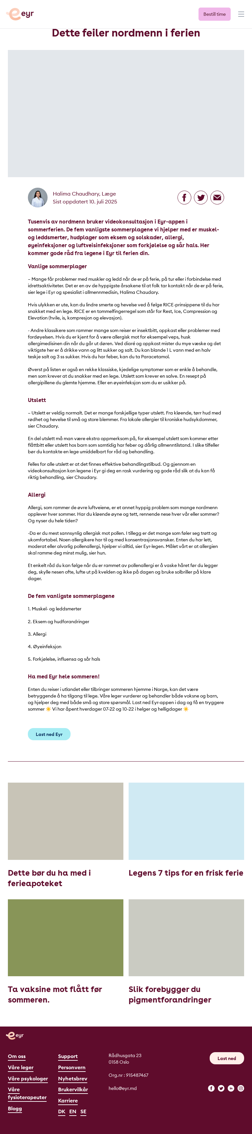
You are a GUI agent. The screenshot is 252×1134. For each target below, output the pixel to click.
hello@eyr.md (123, 1088)
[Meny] (240, 17)
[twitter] (221, 1088)
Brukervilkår (73, 1089)
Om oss (17, 1056)
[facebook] (211, 1088)
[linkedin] (231, 1088)
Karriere (68, 1100)
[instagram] (240, 1088)
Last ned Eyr (49, 734)
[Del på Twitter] (201, 197)
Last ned (227, 1058)
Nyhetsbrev (72, 1078)
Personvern (72, 1067)
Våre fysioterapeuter (27, 1093)
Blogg (15, 1108)
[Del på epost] (217, 197)
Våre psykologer (28, 1078)
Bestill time (214, 14)
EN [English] (72, 1111)
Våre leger (20, 1067)
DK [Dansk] (61, 1111)
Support (68, 1056)
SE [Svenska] (83, 1111)
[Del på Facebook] (184, 197)
